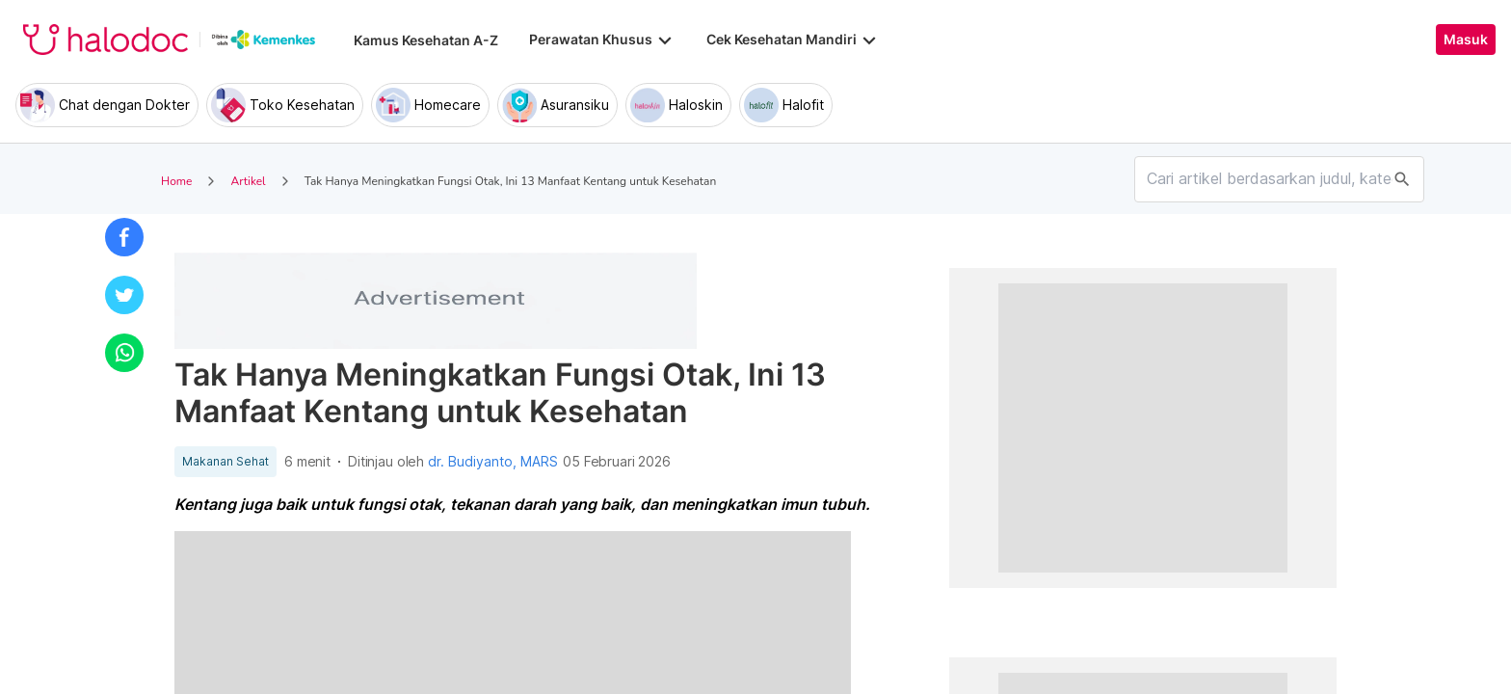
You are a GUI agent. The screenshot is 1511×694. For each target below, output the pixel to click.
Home (176, 181)
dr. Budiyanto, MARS (493, 461)
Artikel (247, 181)
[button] (124, 237)
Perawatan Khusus (602, 39)
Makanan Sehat (225, 461)
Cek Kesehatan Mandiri (793, 39)
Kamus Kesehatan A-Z (426, 40)
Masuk (1466, 39)
